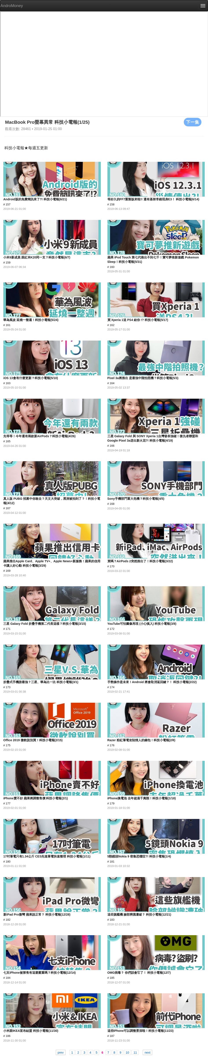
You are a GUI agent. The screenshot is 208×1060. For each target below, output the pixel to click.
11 (135, 1052)
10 (127, 1052)
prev (61, 1052)
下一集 (192, 122)
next (147, 1052)
